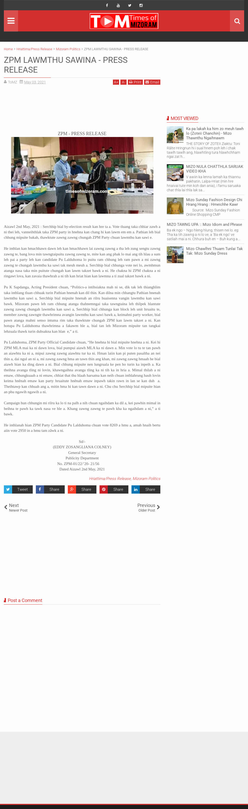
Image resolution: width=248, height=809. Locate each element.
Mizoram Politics (146, 478)
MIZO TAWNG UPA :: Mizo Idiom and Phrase (204, 224)
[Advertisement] (82, 110)
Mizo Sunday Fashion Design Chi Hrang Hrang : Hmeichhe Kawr (214, 202)
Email (152, 82)
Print (135, 82)
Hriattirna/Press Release (110, 478)
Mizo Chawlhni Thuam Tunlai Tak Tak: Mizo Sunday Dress (214, 251)
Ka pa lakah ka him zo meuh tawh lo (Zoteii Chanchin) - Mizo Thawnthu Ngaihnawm (215, 133)
